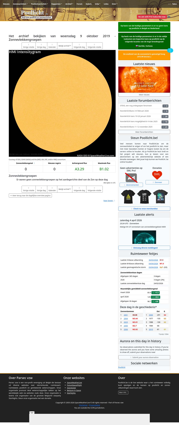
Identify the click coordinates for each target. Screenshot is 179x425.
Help (97, 4)
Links (106, 4)
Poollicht (121, 367)
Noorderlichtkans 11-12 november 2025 (144, 127)
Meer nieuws (144, 94)
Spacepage (71, 388)
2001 (126, 315)
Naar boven (109, 200)
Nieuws (6, 4)
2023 (126, 322)
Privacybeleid (94, 405)
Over (114, 4)
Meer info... (123, 392)
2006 (126, 329)
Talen (173, 4)
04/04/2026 (153, 263)
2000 (126, 326)
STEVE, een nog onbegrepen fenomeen (144, 106)
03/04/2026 (153, 267)
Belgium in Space (74, 390)
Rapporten (56, 4)
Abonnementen (131, 185)
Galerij (88, 4)
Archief (69, 4)
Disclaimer (83, 405)
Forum (79, 4)
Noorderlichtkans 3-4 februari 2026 (144, 111)
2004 (126, 318)
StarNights (71, 393)
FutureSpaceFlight (74, 385)
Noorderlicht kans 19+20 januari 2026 (144, 116)
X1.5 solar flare (144, 86)
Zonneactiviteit (19, 4)
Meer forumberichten (144, 132)
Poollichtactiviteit (38, 4)
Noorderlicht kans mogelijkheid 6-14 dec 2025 (144, 121)
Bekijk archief (64, 46)
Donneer (157, 182)
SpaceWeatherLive (74, 382)
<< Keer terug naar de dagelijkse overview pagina (30, 195)
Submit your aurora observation (144, 357)
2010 (151, 329)
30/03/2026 (153, 260)
